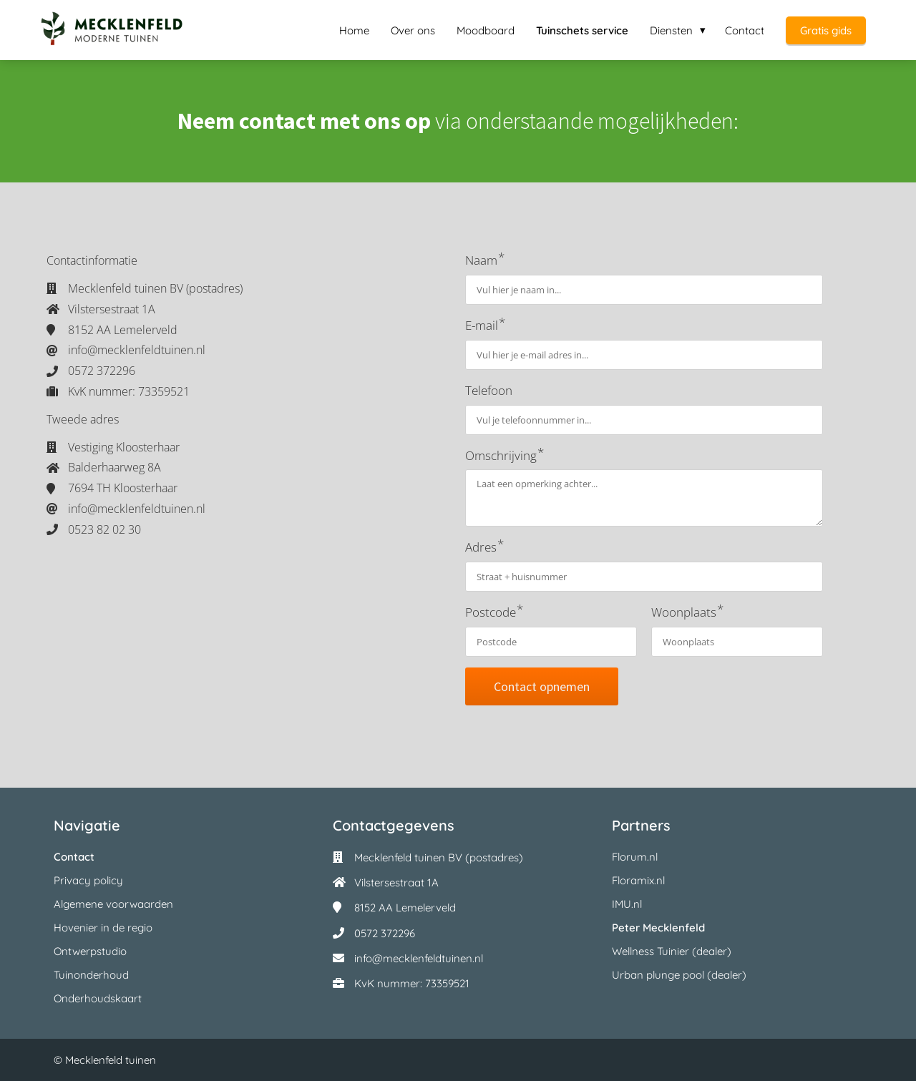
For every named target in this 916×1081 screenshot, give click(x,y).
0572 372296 (384, 933)
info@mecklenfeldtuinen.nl (418, 958)
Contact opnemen (542, 686)
